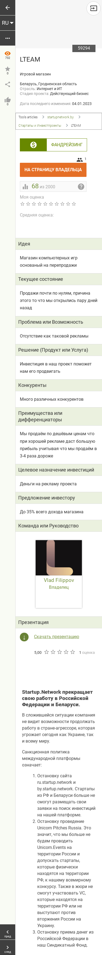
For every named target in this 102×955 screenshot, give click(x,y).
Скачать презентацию (56, 636)
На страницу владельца (55, 167)
